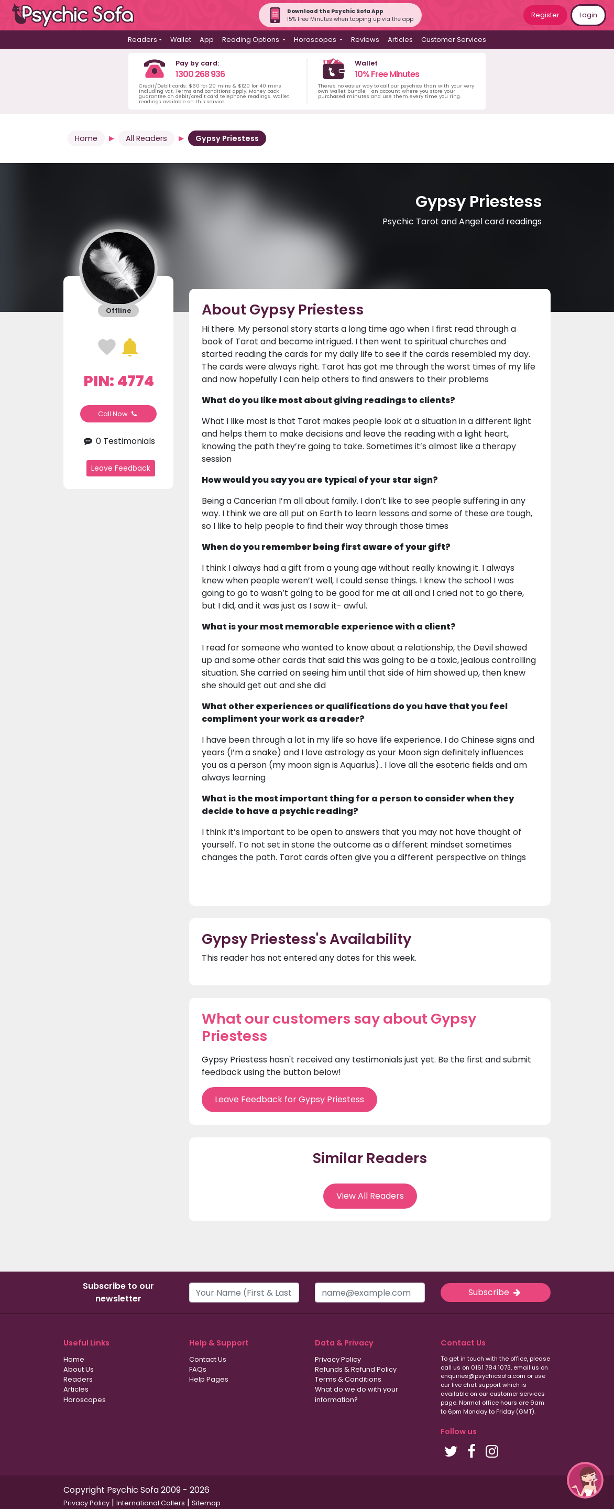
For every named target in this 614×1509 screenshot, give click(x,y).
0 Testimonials (118, 441)
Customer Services (453, 39)
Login (588, 15)
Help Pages (208, 1379)
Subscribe (495, 1292)
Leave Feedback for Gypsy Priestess (289, 1099)
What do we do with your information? (356, 1394)
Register (545, 15)
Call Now (118, 413)
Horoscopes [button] (316, 39)
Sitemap (206, 1503)
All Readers (146, 138)
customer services (517, 1393)
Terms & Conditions (348, 1379)
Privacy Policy (338, 1359)
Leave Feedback (120, 468)
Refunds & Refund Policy (356, 1369)
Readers (78, 1379)
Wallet (180, 39)
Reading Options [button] (251, 39)
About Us (78, 1369)
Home (86, 138)
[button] (585, 1480)
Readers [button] (142, 39)
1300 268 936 (200, 74)
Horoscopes (84, 1399)
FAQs (197, 1369)
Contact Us (207, 1359)
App (207, 39)
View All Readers (370, 1196)
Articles (400, 39)
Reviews (365, 39)
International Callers (150, 1503)
